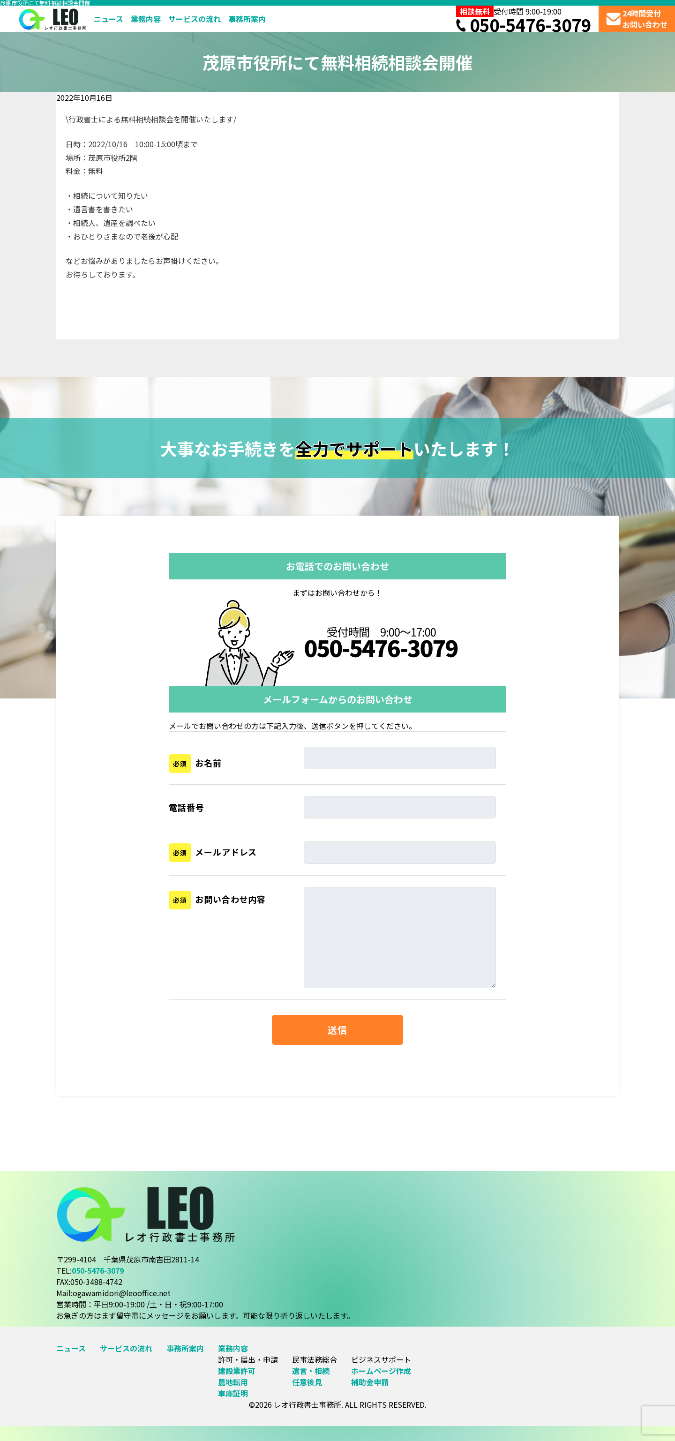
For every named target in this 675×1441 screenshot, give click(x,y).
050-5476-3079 (523, 24)
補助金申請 (370, 1382)
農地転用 (233, 1382)
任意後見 (307, 1382)
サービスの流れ (194, 18)
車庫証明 (233, 1393)
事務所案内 (247, 18)
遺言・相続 (311, 1370)
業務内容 (146, 18)
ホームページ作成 (381, 1370)
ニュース (108, 18)
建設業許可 (236, 1370)
